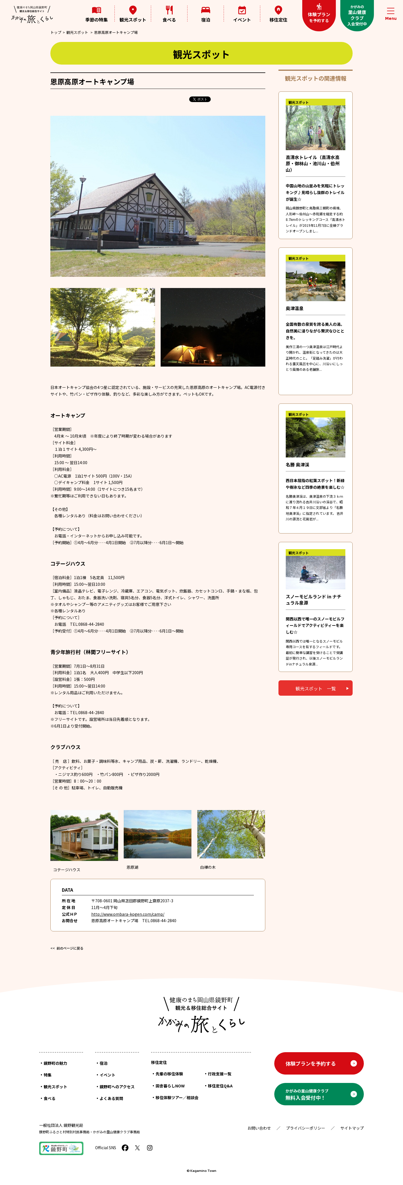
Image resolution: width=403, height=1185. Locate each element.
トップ (55, 32)
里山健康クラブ (357, 15)
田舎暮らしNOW (170, 1086)
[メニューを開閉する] (390, 14)
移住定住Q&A (220, 1086)
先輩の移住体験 (169, 1074)
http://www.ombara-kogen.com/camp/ (127, 914)
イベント (242, 14)
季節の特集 (96, 14)
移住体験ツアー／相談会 (177, 1097)
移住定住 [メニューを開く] (278, 14)
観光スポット (133, 14)
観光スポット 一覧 (316, 688)
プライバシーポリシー (305, 1128)
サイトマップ (352, 1128)
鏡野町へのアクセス (117, 1086)
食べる (169, 14)
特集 (47, 1075)
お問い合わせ (259, 1128)
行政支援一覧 (219, 1074)
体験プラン (319, 13)
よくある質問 (111, 1098)
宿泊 (205, 14)
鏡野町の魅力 (55, 1063)
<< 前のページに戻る (66, 948)
